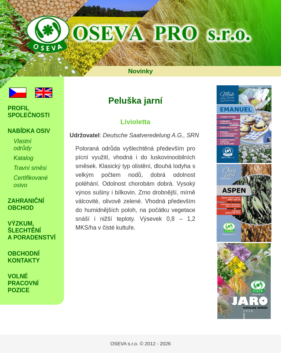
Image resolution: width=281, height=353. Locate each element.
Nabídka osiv (29, 131)
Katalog (23, 158)
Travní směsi (30, 168)
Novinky (140, 71)
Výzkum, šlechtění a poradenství (32, 230)
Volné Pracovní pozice (23, 283)
